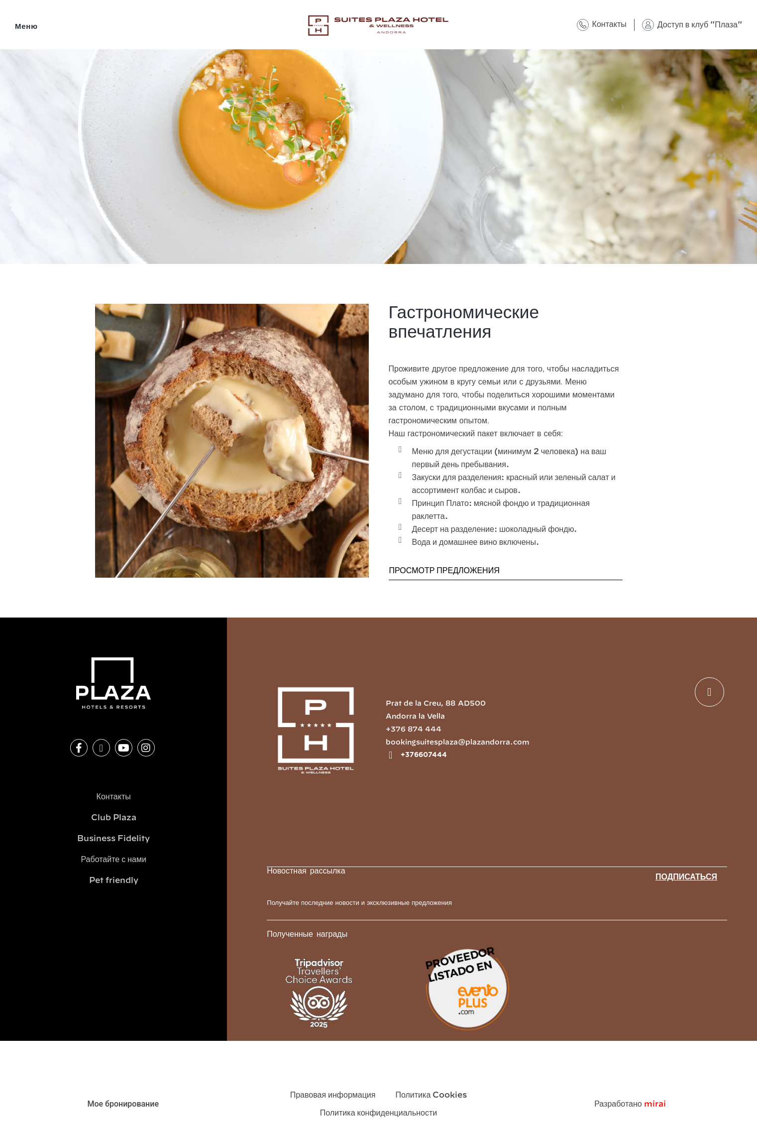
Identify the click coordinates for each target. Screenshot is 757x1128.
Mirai (655, 1104)
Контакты (609, 24)
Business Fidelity (113, 839)
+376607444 (424, 755)
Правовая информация (333, 1095)
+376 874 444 (413, 729)
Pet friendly (113, 880)
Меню (26, 26)
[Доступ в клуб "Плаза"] (648, 25)
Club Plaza (113, 818)
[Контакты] (583, 25)
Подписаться (686, 877)
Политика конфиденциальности (378, 1113)
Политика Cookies (431, 1095)
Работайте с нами (113, 860)
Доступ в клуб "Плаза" (699, 25)
